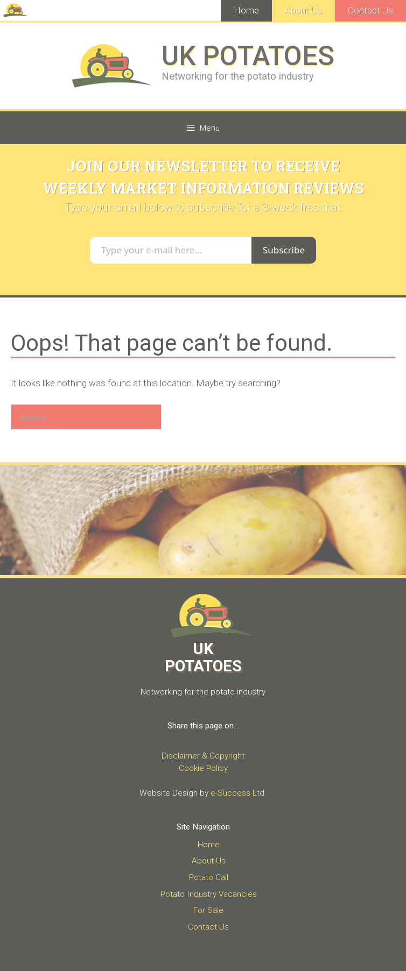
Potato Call (208, 877)
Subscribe (284, 250)
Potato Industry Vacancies (208, 894)
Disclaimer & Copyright (203, 756)
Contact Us (370, 10)
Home (246, 10)
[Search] (179, 417)
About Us (303, 10)
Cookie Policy (203, 768)
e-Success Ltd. (239, 793)
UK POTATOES (248, 56)
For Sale (208, 910)
